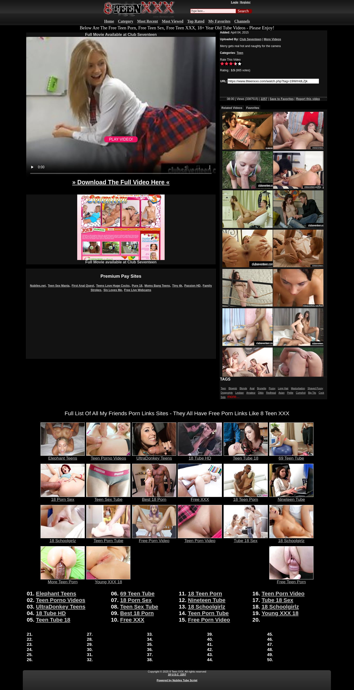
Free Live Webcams (137, 290)
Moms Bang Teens (157, 285)
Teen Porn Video (200, 538)
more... (233, 397)
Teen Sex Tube (108, 497)
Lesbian (239, 392)
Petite (290, 392)
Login (234, 2)
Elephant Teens (63, 456)
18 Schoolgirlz (63, 538)
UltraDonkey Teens (154, 456)
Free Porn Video (154, 538)
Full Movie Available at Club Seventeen (121, 34)
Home (109, 21)
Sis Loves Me (112, 290)
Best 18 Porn (154, 497)
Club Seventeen (250, 39)
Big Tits (312, 392)
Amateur (250, 392)
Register (245, 2)
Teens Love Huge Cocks (113, 285)
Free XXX (200, 497)
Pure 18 (137, 285)
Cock (321, 392)
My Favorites (219, 21)
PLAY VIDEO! (121, 139)
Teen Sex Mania (58, 285)
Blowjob (232, 388)
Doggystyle (227, 392)
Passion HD (192, 285)
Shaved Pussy (315, 388)
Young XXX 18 (108, 580)
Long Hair (283, 388)
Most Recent (147, 21)
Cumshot (300, 392)
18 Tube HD (200, 456)
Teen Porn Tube (108, 538)
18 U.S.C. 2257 (177, 674)
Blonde (243, 388)
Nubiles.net (38, 285)
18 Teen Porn (246, 497)
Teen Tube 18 (246, 456)
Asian (281, 392)
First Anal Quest (83, 285)
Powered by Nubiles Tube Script (177, 680)
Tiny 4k (177, 285)
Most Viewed (172, 21)
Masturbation (298, 388)
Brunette (261, 388)
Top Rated (195, 21)
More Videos (272, 39)
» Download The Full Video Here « (120, 182)
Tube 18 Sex (246, 538)
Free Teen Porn (291, 580)
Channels (242, 21)
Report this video (308, 99)
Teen (240, 53)
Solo (223, 397)
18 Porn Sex (63, 497)
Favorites (252, 108)
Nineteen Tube (291, 497)
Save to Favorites (282, 99)
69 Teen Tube (291, 456)
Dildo (261, 392)
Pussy (272, 388)
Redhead (271, 392)
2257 (264, 99)
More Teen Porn (63, 580)
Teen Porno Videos (108, 456)
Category (125, 21)
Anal (252, 388)
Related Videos (231, 108)
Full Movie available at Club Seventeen (121, 260)
